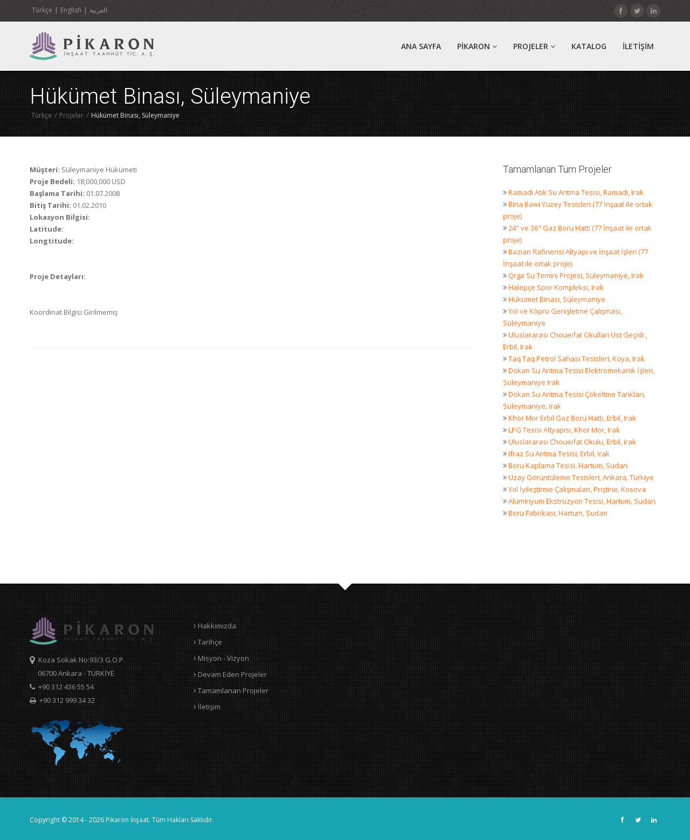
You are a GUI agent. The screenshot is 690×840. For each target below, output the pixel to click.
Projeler (534, 46)
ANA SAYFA (421, 46)
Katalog (588, 46)
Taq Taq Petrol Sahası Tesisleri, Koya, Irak (576, 358)
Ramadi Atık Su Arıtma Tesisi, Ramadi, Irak (576, 192)
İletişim (207, 707)
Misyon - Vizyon (221, 658)
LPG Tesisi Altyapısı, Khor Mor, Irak (564, 430)
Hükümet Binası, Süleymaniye (556, 299)
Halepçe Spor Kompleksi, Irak (556, 287)
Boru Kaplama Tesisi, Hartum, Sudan (567, 465)
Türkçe (42, 10)
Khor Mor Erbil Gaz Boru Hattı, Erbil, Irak (572, 418)
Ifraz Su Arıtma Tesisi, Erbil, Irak (559, 453)
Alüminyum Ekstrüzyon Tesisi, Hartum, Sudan (582, 501)
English (70, 10)
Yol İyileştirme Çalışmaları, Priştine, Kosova (577, 489)
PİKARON (477, 46)
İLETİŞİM (638, 46)
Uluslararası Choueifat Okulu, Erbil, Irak (572, 441)
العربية (98, 10)
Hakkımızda (215, 626)
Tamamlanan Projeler (231, 690)
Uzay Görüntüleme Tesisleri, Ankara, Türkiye (581, 477)
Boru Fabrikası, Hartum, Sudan (558, 513)
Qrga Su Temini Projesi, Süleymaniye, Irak (576, 275)
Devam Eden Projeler (230, 674)
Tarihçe (208, 642)
